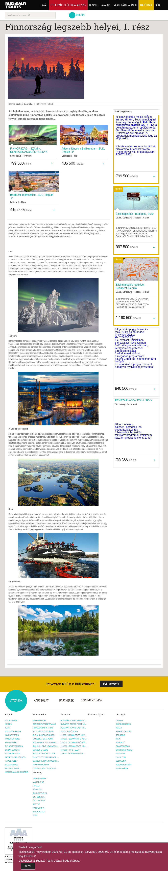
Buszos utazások (99, 5)
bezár (28, 866)
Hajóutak (146, 5)
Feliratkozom (111, 683)
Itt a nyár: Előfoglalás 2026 (68, 5)
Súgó (158, 5)
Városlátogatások (125, 5)
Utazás (43, 5)
